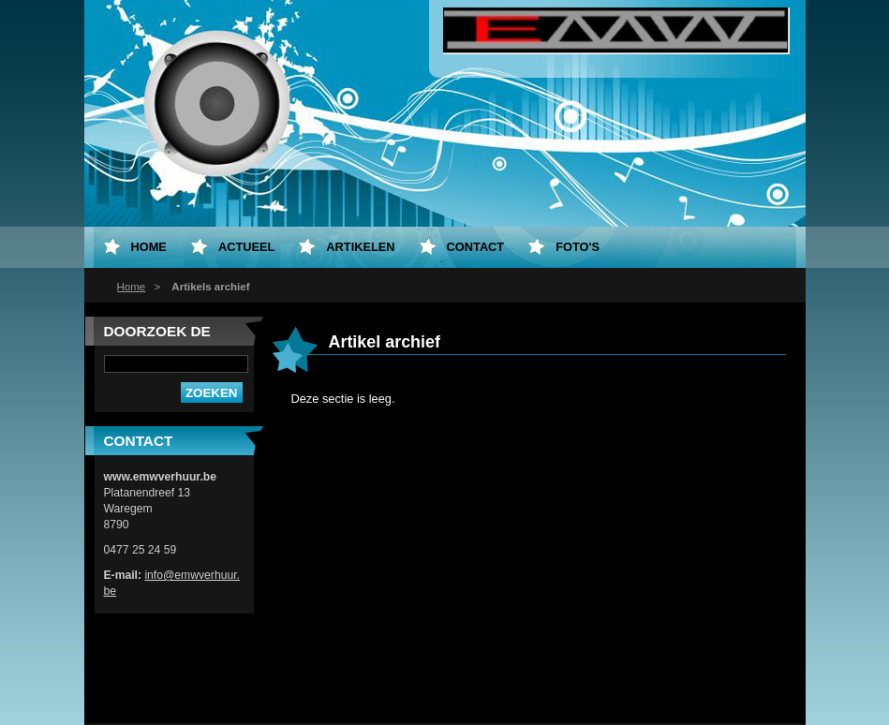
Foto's (578, 247)
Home (131, 286)
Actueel (246, 247)
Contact (476, 247)
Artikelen (360, 247)
